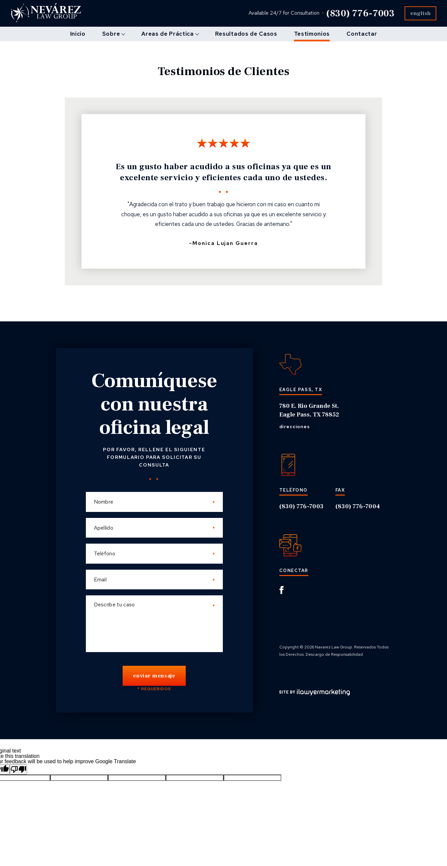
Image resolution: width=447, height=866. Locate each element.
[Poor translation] (18, 770)
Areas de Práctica (167, 33)
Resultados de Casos (246, 33)
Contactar (361, 33)
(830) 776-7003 (353, 13)
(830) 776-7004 (357, 506)
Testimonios (312, 33)
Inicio (78, 33)
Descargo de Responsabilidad (334, 654)
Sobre (111, 33)
